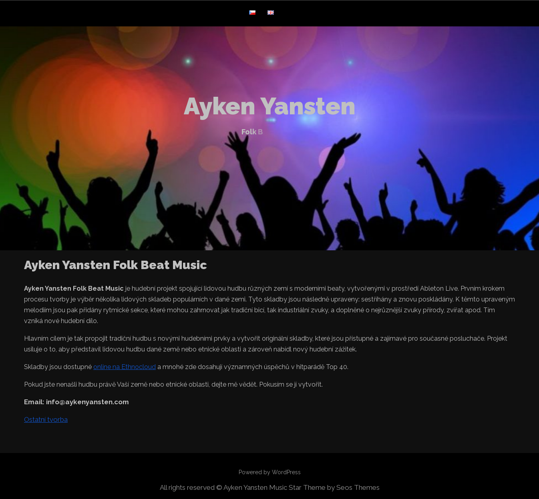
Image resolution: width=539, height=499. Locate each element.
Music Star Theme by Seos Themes (324, 487)
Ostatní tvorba (46, 419)
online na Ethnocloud (124, 367)
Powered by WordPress (270, 472)
